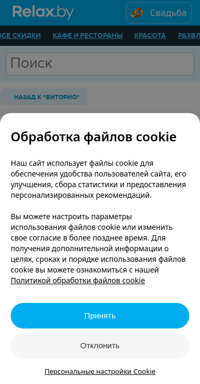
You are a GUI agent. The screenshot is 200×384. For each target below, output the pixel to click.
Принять (100, 315)
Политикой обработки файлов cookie (78, 280)
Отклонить (100, 345)
